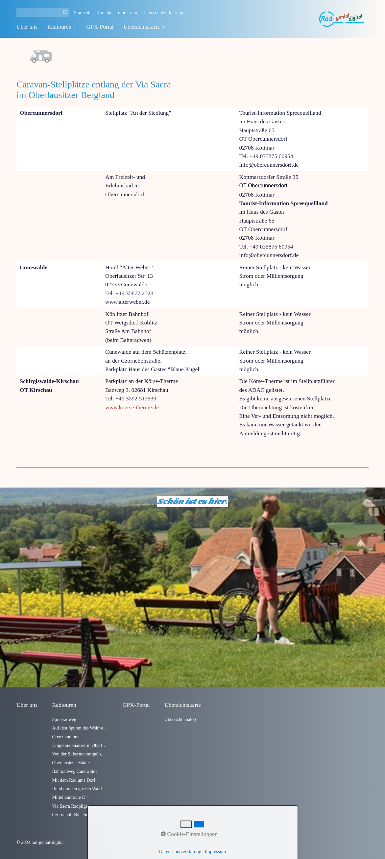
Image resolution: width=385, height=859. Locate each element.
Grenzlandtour (65, 736)
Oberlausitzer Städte (71, 762)
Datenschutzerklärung (162, 12)
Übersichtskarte (143, 26)
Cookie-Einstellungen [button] (189, 834)
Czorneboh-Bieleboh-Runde (78, 814)
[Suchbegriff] (42, 12)
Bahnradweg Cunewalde (74, 771)
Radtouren (61, 26)
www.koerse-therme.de (132, 407)
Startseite (82, 12)
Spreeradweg (64, 719)
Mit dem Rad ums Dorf (73, 780)
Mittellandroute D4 (69, 797)
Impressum (126, 12)
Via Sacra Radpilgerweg (74, 806)
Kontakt (103, 12)
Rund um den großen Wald (77, 788)
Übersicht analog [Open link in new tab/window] (180, 719)
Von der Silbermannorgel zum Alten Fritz (80, 753)
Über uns (26, 26)
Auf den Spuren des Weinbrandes (80, 727)
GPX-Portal (99, 26)
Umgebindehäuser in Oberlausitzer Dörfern (80, 745)
